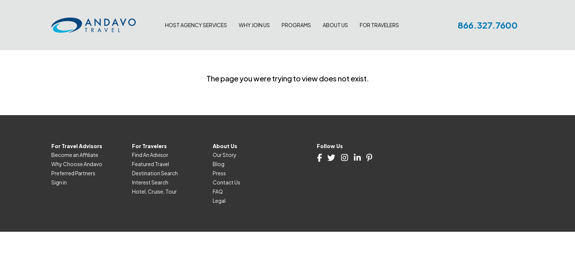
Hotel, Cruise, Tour (154, 191)
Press (219, 173)
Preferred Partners (73, 173)
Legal (219, 200)
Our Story (225, 154)
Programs (296, 25)
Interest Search (150, 182)
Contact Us (226, 182)
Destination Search (155, 173)
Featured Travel (150, 164)
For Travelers (379, 25)
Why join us (254, 25)
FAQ (218, 191)
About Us (335, 25)
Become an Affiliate (74, 154)
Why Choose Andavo (76, 164)
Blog (218, 164)
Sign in (59, 182)
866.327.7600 (488, 24)
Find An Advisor (150, 154)
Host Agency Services (196, 25)
